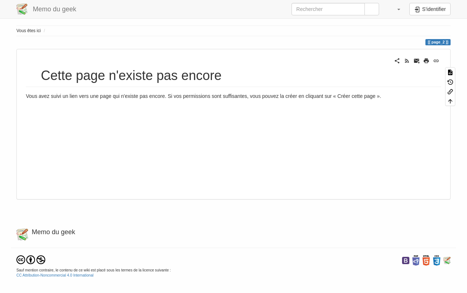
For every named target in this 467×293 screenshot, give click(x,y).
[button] (395, 9)
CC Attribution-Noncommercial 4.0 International (54, 275)
